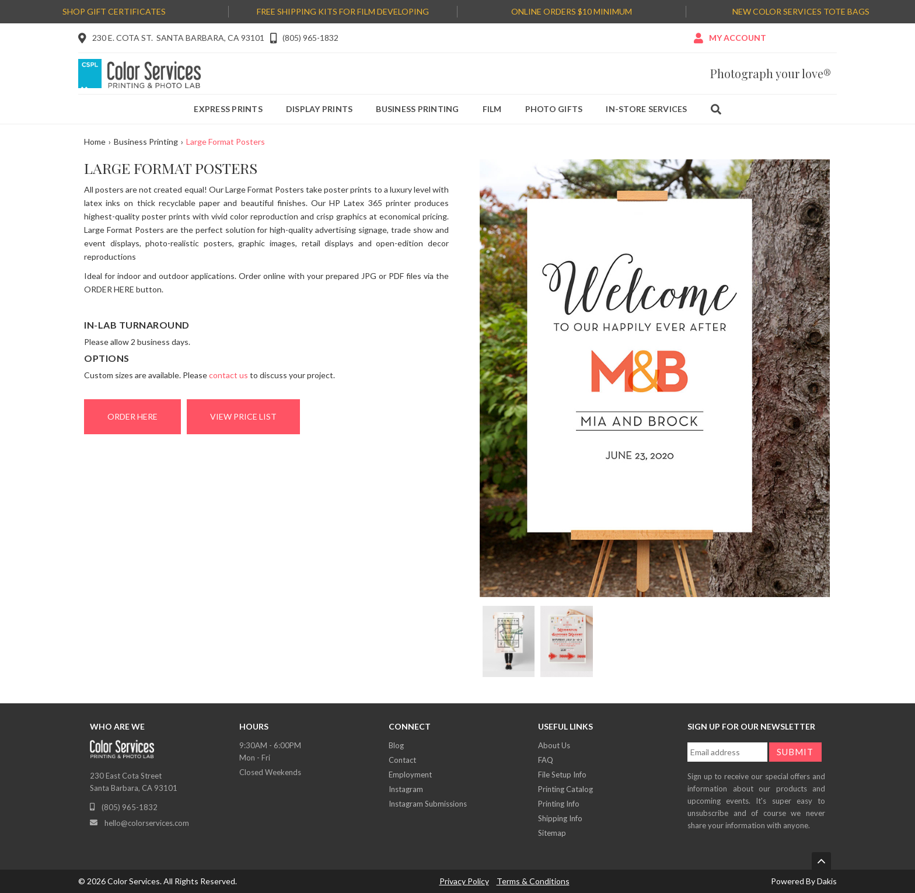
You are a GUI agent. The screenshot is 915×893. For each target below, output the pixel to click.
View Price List (243, 416)
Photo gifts (554, 109)
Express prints (228, 109)
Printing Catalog (565, 789)
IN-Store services (646, 109)
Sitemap (552, 833)
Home (95, 141)
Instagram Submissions (428, 803)
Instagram (406, 789)
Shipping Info (560, 818)
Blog (396, 745)
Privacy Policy (464, 881)
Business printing (417, 109)
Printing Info (558, 803)
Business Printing (146, 141)
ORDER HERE (132, 416)
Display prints (319, 109)
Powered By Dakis (804, 881)
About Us (554, 745)
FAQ (545, 760)
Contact (402, 760)
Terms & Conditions (533, 881)
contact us (228, 375)
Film (492, 109)
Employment (410, 774)
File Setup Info (562, 774)
